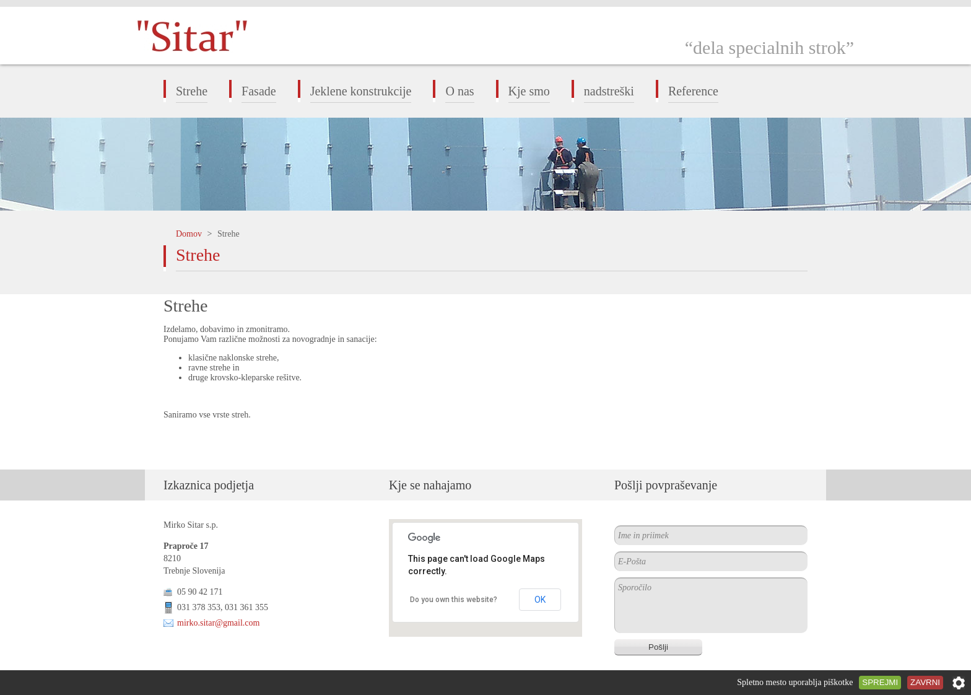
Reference (693, 91)
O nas (459, 91)
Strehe (191, 91)
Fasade (259, 91)
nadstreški (609, 91)
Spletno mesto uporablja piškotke (795, 682)
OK (540, 600)
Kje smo (529, 91)
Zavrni (925, 682)
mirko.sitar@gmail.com (218, 622)
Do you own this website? (453, 599)
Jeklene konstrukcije (361, 91)
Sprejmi (880, 682)
